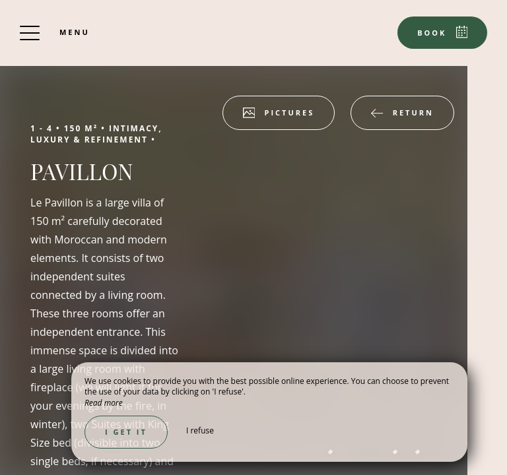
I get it (126, 432)
